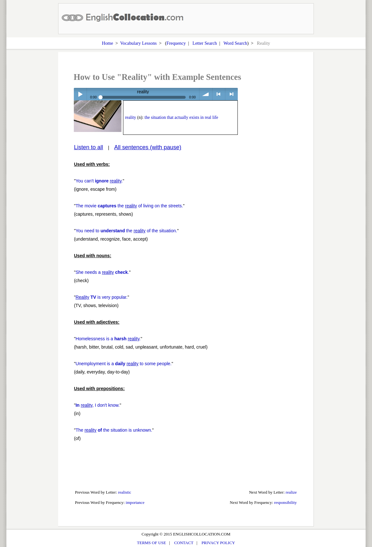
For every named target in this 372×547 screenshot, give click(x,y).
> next (231, 94)
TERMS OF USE (151, 542)
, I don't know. (97, 405)
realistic (124, 492)
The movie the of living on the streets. (129, 205)
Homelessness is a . (108, 338)
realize (291, 492)
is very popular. (101, 297)
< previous (219, 94)
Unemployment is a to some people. (123, 363)
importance (135, 502)
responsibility (285, 502)
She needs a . (102, 272)
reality (130, 117)
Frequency (176, 43)
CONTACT (183, 542)
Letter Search (204, 43)
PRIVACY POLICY (218, 542)
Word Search (235, 43)
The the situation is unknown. (113, 430)
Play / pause (80, 94)
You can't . (98, 180)
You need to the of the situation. (126, 230)
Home (107, 43)
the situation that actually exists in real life (181, 117)
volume (205, 94)
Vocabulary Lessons (138, 43)
